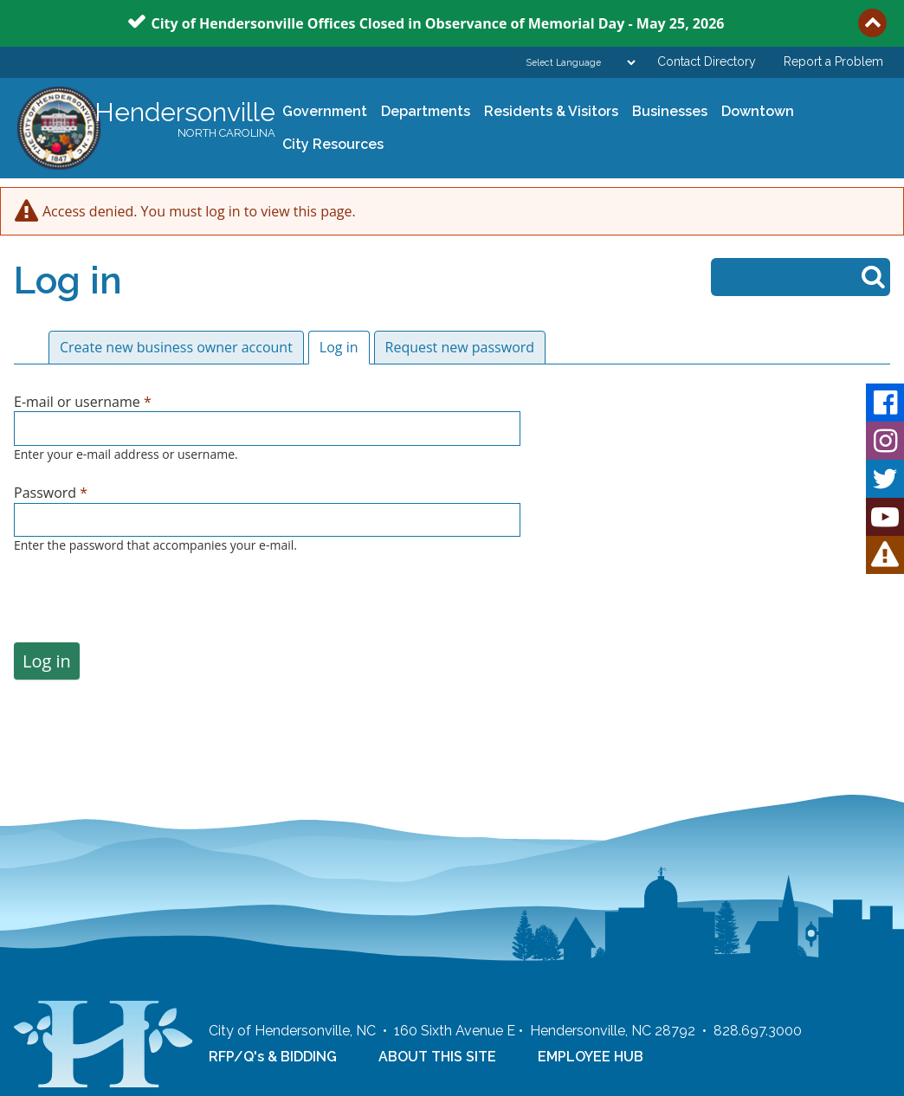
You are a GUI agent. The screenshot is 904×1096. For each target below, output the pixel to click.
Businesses (666, 112)
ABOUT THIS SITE (437, 1056)
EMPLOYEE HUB (590, 1056)
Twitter (885, 479)
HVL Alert (885, 555)
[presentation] (145, 608)
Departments (422, 112)
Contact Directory (706, 61)
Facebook (885, 403)
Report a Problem (833, 61)
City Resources (333, 144)
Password (50, 492)
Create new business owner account (176, 347)
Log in (345, 347)
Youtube (885, 517)
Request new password (460, 347)
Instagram (885, 441)
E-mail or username (83, 401)
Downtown (754, 112)
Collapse (872, 23)
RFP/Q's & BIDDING (273, 1056)
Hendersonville (184, 120)
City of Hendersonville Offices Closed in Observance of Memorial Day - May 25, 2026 (438, 22)
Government (321, 112)
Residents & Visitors (547, 112)
